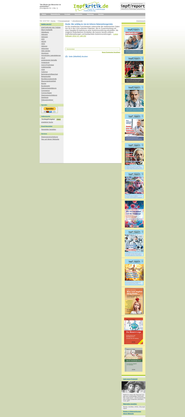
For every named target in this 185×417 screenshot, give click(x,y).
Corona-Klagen (46, 93)
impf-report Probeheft (130, 379)
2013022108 (77, 21)
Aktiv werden (45, 51)
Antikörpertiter (46, 67)
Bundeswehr (45, 86)
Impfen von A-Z (46, 24)
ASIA (43, 69)
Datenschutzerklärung (48, 88)
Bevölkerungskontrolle (49, 79)
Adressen (44, 37)
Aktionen (44, 46)
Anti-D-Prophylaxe (47, 65)
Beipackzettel (46, 76)
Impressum (140, 21)
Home (44, 14)
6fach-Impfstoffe (46, 30)
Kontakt (67, 14)
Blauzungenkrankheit (48, 81)
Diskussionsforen (47, 100)
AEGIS (43, 41)
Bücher (43, 83)
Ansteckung (45, 62)
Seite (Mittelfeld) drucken (78, 57)
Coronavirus (45, 90)
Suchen (101, 14)
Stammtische (55, 14)
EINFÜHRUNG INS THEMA (51, 27)
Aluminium (45, 53)
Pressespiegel (64, 21)
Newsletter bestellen (48, 129)
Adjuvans (44, 34)
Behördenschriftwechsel (49, 74)
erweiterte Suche (47, 122)
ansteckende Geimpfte (49, 60)
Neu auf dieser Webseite (50, 139)
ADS (42, 39)
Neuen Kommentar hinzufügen (111, 52)
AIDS (43, 44)
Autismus (44, 72)
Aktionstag (45, 48)
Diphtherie (44, 97)
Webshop (90, 14)
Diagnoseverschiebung (49, 95)
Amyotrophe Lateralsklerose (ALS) (51, 57)
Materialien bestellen (130, 404)
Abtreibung (45, 32)
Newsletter (78, 14)
